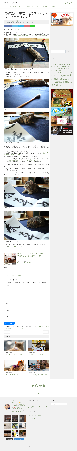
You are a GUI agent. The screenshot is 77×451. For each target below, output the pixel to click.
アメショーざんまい (33, 418)
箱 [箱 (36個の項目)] (63, 82)
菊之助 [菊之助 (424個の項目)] (54, 85)
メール (6, 310)
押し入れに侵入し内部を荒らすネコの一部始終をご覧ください (24, 160)
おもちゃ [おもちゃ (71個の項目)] (54, 64)
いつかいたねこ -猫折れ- (35, 415)
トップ (5, 6)
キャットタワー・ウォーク (41, 6)
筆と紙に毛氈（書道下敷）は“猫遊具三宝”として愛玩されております (28, 35)
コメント (7, 285)
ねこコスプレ (21, 6)
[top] (38, 394)
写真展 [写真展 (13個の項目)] (67, 76)
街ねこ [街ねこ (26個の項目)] (60, 85)
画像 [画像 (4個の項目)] (61, 82)
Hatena (21, 26)
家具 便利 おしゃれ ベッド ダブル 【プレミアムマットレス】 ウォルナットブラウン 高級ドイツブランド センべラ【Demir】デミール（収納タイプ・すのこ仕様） (32, 255)
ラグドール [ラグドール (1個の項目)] (69, 72)
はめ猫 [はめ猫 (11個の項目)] (53, 66)
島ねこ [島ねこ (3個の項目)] (65, 79)
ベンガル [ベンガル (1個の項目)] (65, 72)
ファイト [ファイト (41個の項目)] (59, 73)
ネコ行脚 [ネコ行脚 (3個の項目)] (61, 70)
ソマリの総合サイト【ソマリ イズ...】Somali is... (38, 407)
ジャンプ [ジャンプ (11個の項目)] (68, 68)
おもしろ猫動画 (13, 6)
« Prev (7, 332)
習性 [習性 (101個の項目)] (66, 82)
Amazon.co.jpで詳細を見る (24, 262)
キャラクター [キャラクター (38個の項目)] (60, 68)
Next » (45, 332)
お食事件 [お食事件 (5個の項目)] (61, 64)
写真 (7, 275)
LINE (33, 26)
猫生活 (19, 275)
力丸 (13, 275)
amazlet (23, 259)
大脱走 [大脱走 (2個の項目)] (59, 79)
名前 (6, 303)
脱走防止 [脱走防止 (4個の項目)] (70, 82)
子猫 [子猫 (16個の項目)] (62, 79)
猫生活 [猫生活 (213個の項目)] (57, 82)
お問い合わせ (52, 6)
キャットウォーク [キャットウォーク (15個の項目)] (60, 66)
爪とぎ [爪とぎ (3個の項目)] (68, 79)
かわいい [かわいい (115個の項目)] (67, 64)
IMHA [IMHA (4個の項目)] (70, 62)
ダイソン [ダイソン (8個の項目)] (56, 70)
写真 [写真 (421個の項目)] (63, 75)
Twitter (15, 26)
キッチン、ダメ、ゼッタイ (15, 246)
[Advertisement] (64, 38)
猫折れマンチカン (36, 446)
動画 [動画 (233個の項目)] (56, 79)
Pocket (27, 26)
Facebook (8, 26)
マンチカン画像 (30, 6)
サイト (6, 316)
